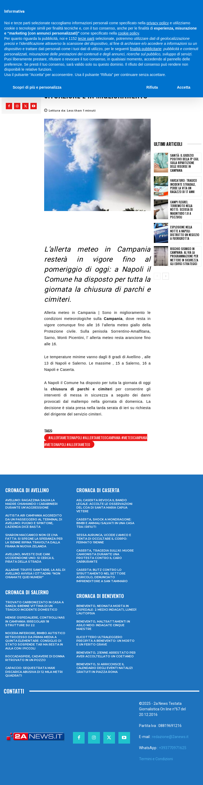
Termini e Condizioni (156, 759)
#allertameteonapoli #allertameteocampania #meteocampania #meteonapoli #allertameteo (95, 441)
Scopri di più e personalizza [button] (37, 87)
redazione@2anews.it (170, 737)
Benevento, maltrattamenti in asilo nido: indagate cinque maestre (103, 625)
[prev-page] (157, 276)
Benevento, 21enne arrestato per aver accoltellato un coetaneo (106, 654)
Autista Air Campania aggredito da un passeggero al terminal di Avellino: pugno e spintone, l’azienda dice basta (33, 521)
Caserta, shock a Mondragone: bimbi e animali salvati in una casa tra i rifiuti (105, 523)
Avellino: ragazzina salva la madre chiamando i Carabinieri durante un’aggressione (31, 504)
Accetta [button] (183, 87)
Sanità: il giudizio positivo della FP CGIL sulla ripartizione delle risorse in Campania (184, 163)
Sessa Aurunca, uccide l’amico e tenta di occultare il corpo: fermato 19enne (103, 538)
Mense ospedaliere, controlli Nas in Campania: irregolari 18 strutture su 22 (35, 621)
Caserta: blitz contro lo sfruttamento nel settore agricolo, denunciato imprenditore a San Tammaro (102, 575)
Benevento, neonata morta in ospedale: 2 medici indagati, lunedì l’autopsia (106, 609)
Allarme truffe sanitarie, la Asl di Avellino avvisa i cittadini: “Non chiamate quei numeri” (35, 573)
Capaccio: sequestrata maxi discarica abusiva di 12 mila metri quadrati (34, 671)
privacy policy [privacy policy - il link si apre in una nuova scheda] (158, 23)
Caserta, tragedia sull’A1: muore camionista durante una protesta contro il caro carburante (105, 556)
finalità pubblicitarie (145, 49)
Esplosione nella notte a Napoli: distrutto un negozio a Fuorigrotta (184, 233)
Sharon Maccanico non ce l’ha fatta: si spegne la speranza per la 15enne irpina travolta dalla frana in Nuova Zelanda (34, 540)
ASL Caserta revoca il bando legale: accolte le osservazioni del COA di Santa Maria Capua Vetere (104, 505)
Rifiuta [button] (152, 87)
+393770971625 (172, 748)
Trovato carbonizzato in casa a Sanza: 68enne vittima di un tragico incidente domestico (34, 606)
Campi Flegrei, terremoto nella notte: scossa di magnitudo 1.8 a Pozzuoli (181, 209)
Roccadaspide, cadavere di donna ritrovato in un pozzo (34, 658)
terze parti (86, 38)
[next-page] (165, 276)
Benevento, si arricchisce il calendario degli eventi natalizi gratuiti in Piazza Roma (104, 668)
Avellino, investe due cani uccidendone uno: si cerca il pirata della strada (29, 558)
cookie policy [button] (128, 33)
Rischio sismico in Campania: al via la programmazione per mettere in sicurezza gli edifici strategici (184, 256)
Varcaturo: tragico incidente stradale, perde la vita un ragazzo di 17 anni (183, 186)
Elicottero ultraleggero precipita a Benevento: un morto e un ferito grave (105, 641)
